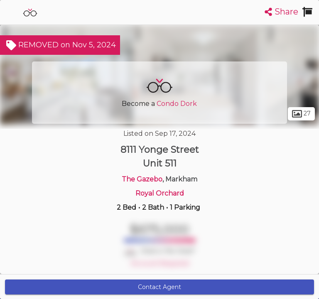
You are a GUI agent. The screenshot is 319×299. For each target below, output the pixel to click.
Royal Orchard (159, 193)
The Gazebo (142, 179)
